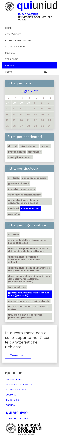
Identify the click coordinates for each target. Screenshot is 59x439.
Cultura (10, 53)
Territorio (11, 59)
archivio (17, 412)
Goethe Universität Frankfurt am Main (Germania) (28, 294)
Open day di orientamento (24, 194)
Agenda (9, 65)
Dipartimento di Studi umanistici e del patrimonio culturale (29, 269)
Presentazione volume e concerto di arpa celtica (23, 201)
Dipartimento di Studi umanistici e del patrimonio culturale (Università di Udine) (29, 279)
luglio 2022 (29, 91)
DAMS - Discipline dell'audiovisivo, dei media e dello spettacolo (29, 250)
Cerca (8, 71)
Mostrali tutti (18, 355)
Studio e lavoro (15, 46)
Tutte (14, 177)
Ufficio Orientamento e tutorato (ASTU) (28, 308)
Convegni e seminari (34, 177)
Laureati (45, 146)
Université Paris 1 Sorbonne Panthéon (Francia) (25, 316)
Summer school (30, 208)
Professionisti (17, 151)
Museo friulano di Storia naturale (29, 301)
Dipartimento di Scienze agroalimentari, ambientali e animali (25, 259)
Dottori (12, 146)
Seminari (13, 208)
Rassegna (14, 213)
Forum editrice (17, 287)
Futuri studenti (28, 146)
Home (8, 28)
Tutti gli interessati (20, 157)
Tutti (13, 234)
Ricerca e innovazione (18, 40)
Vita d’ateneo (13, 34)
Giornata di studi (18, 183)
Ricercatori (34, 151)
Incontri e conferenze (22, 189)
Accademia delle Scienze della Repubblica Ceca (27, 241)
